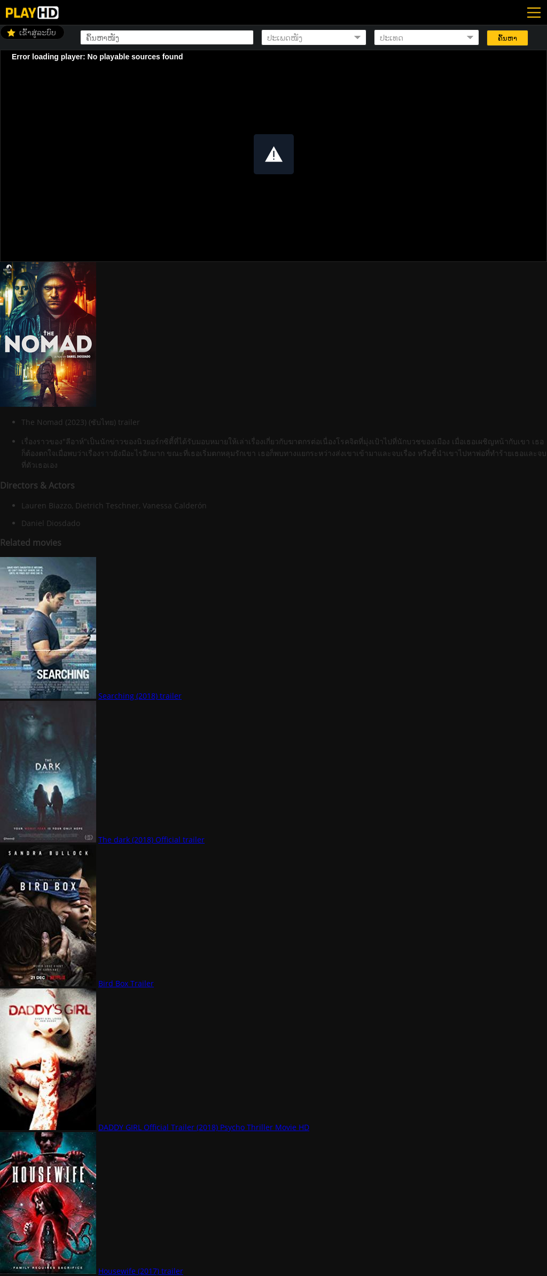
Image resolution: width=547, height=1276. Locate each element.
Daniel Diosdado (50, 523)
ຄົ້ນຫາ (507, 38)
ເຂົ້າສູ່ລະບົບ (37, 32)
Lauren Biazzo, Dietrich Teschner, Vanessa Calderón (114, 505)
